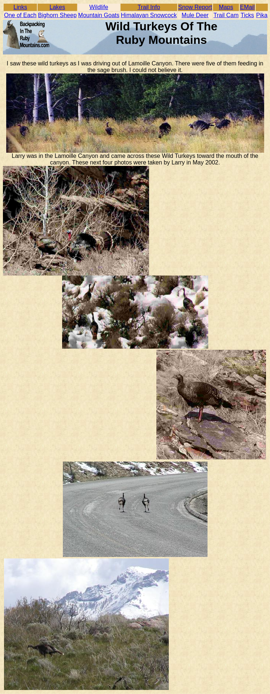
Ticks (247, 15)
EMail (247, 7)
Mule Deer (195, 15)
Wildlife (99, 7)
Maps (226, 7)
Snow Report (195, 7)
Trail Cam (226, 15)
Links (20, 7)
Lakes (57, 7)
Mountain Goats (98, 15)
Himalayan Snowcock (149, 15)
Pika (261, 15)
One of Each (20, 15)
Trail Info (148, 7)
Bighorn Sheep (57, 15)
